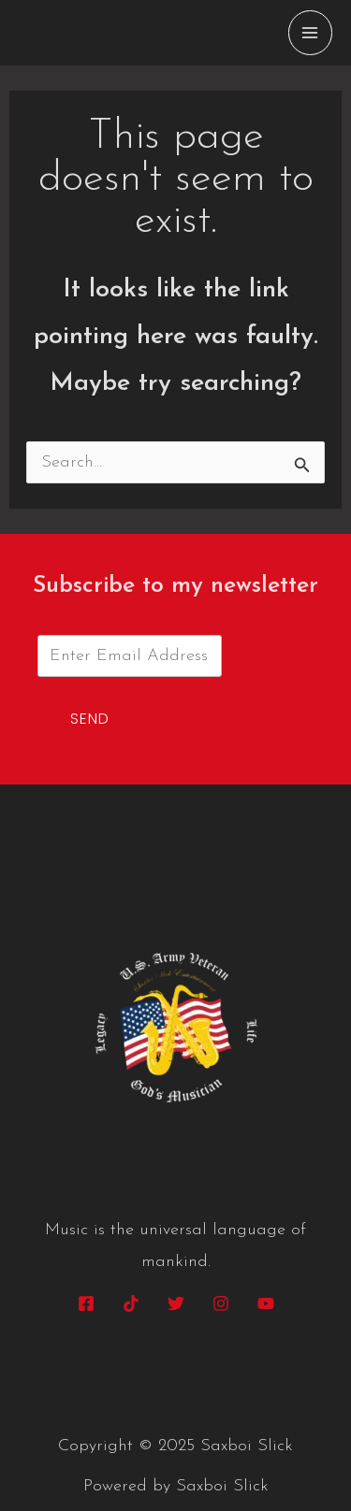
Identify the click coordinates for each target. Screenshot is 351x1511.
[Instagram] (220, 1303)
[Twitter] (176, 1303)
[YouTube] (265, 1303)
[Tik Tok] (131, 1303)
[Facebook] (86, 1303)
